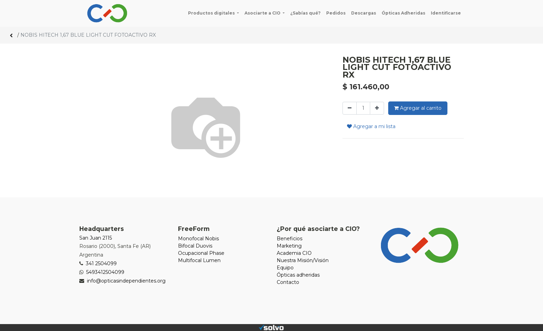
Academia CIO (294, 253)
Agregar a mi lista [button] (371, 126)
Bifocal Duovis (195, 246)
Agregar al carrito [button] (418, 108)
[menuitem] (305, 13)
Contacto (288, 282)
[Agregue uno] (377, 108)
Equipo (285, 268)
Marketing (289, 246)
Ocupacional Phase (201, 253)
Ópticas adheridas (298, 275)
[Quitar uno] (349, 108)
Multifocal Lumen (199, 260)
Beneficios (289, 238)
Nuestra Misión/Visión (303, 260)
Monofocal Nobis (198, 238)
